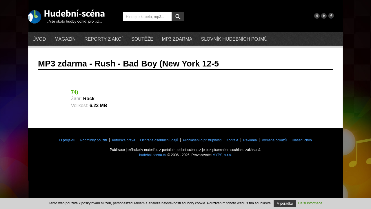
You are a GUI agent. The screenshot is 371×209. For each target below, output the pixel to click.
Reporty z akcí (103, 39)
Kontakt (232, 140)
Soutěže (142, 39)
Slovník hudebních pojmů (234, 39)
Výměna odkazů (274, 140)
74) (74, 92)
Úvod (39, 39)
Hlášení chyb (302, 140)
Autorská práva (123, 140)
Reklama (250, 140)
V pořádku (285, 203)
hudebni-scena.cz (152, 155)
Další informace (310, 203)
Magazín (65, 39)
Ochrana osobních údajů (159, 140)
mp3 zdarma (177, 39)
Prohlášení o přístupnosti (202, 140)
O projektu (67, 140)
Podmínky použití (93, 140)
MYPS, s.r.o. (222, 155)
